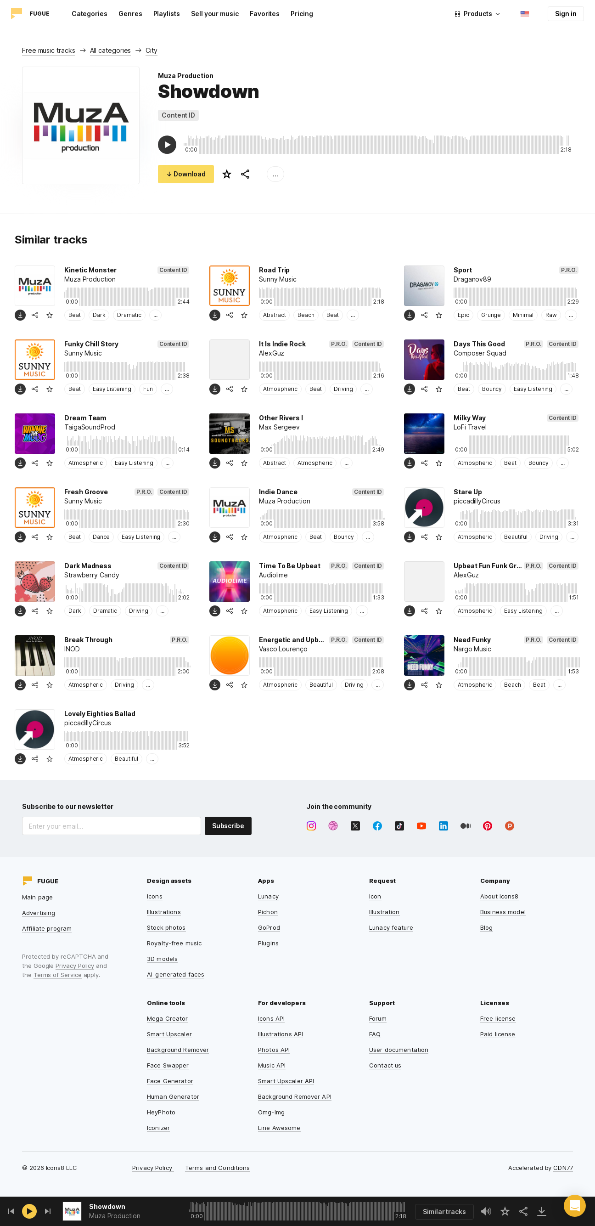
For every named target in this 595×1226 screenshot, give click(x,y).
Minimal (523, 314)
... (275, 174)
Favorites (265, 13)
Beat (74, 314)
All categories (110, 50)
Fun (148, 388)
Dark (99, 314)
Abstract (274, 314)
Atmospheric (280, 388)
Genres (130, 13)
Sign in (566, 13)
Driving (343, 388)
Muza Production (185, 75)
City (151, 50)
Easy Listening (112, 388)
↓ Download (186, 174)
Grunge (491, 314)
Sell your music (215, 13)
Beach (306, 314)
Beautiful (515, 536)
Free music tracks (48, 50)
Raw (551, 314)
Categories (89, 13)
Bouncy (492, 388)
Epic (463, 314)
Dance (101, 536)
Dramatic (129, 314)
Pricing (302, 13)
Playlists (166, 13)
